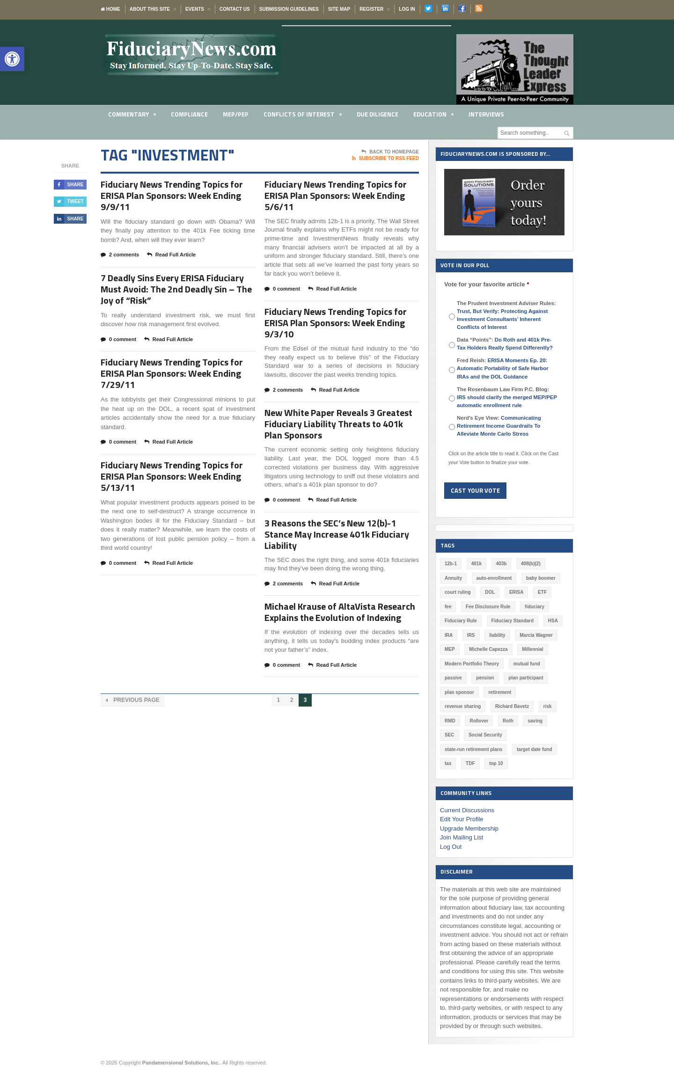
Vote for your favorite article (486, 284)
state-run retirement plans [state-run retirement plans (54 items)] (473, 749)
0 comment (118, 339)
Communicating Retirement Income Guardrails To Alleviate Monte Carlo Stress (499, 426)
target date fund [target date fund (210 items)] (534, 749)
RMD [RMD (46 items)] (450, 720)
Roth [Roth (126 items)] (508, 720)
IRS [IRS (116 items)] (471, 635)
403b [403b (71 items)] (501, 563)
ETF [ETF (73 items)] (542, 592)
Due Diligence (377, 114)
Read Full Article (171, 255)
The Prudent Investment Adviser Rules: (506, 315)
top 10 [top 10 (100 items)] (496, 763)
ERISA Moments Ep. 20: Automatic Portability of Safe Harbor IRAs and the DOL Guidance (503, 368)
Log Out (451, 846)
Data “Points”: (505, 343)
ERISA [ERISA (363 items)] (516, 592)
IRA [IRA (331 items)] (449, 635)
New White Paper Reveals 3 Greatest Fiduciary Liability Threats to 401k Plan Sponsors (338, 423)
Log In (407, 9)
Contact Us (235, 9)
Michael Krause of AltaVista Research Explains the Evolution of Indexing (339, 612)
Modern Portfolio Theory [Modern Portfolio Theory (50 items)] (472, 663)
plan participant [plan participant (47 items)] (525, 677)
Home (110, 9)
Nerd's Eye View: (499, 426)
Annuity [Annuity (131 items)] (453, 578)
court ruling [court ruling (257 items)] (458, 592)
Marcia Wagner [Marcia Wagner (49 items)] (536, 635)
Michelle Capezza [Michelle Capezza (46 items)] (488, 649)
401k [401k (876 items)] (476, 563)
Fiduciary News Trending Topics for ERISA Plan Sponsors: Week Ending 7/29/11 (172, 373)
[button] (12, 59)
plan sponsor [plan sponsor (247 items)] (459, 692)
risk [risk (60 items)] (547, 706)
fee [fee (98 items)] (448, 606)
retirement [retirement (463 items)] (499, 692)
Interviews (486, 114)
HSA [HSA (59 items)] (553, 620)
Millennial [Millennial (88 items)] (532, 649)
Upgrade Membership (469, 828)
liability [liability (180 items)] (497, 635)
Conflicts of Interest (303, 115)
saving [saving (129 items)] (534, 720)
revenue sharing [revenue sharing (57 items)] (463, 706)
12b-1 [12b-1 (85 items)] (451, 563)
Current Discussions (467, 810)
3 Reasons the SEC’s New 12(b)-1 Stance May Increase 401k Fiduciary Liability (336, 534)
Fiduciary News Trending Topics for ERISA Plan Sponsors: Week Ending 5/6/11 (335, 195)
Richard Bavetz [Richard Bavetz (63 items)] (512, 706)
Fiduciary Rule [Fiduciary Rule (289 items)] (461, 620)
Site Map (339, 9)
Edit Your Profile (462, 819)
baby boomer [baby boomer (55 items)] (541, 578)
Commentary (132, 115)
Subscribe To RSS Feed (385, 158)
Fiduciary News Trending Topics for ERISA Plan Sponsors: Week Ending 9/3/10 (335, 322)
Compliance (189, 114)
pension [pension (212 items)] (485, 677)
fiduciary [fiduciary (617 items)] (534, 606)
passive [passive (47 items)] (453, 677)
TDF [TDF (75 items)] (470, 763)
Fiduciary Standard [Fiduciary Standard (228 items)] (512, 620)
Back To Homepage (390, 152)
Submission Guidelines (289, 9)
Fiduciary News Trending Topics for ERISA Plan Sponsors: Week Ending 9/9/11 (172, 195)
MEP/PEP (236, 114)
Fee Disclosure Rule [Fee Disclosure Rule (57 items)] (488, 606)
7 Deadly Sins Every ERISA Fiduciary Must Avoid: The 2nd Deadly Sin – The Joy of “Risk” (176, 288)
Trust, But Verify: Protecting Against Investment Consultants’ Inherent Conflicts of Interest (502, 319)
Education (433, 115)
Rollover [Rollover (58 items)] (478, 720)
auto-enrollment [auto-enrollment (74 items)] (494, 578)
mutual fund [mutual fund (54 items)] (526, 663)
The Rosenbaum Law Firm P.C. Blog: (507, 397)
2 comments (120, 255)
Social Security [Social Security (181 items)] (485, 734)
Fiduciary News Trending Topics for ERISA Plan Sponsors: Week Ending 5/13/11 (172, 476)
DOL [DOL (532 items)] (490, 592)
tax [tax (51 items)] (448, 763)
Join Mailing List (462, 837)
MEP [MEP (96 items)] (450, 649)
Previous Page (133, 700)
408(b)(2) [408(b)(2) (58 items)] (531, 563)
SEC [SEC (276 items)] (449, 734)
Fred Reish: (503, 368)
